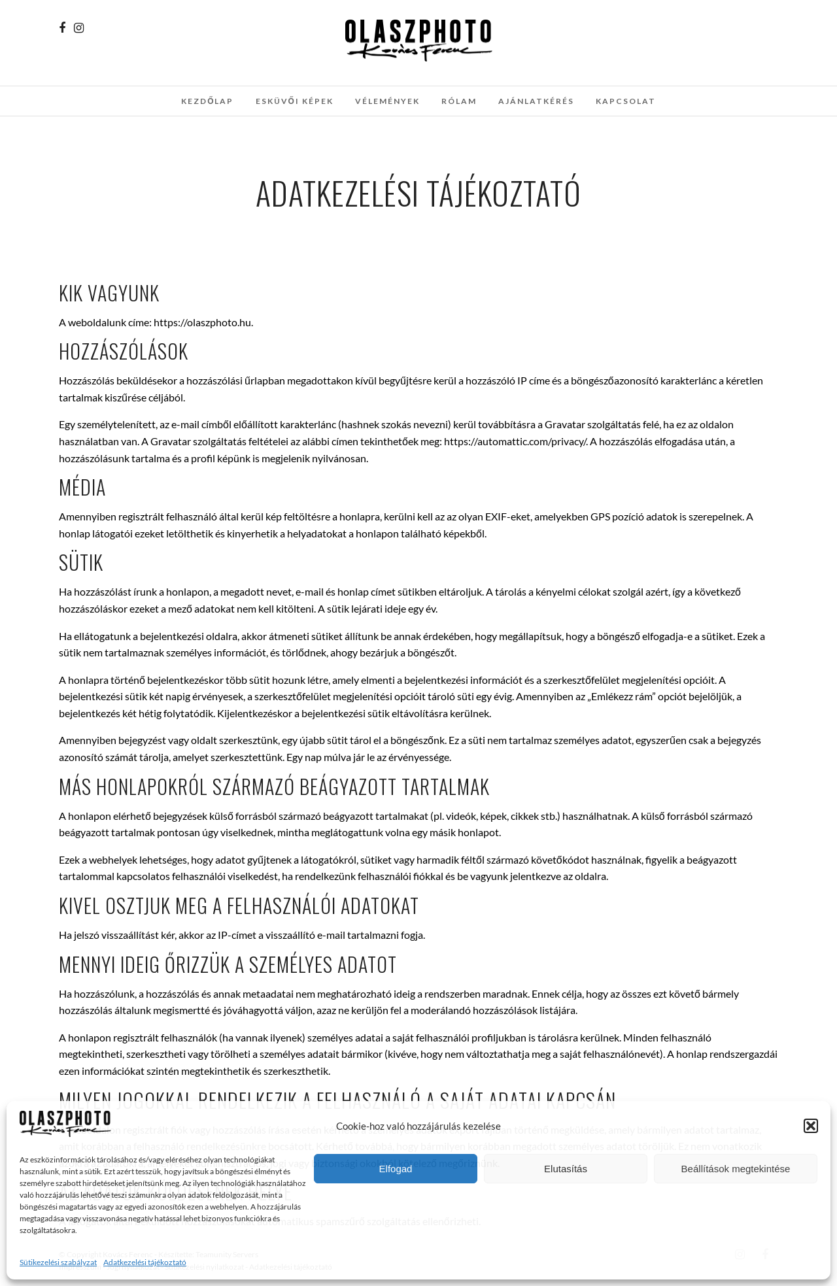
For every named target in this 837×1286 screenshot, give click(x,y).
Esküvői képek (294, 101)
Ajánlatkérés (536, 101)
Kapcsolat (626, 101)
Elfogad (396, 1168)
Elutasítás (565, 1168)
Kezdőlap (207, 101)
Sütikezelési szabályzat (58, 1262)
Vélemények (387, 101)
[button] (810, 1125)
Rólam (459, 101)
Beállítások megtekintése (736, 1168)
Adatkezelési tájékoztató (144, 1262)
